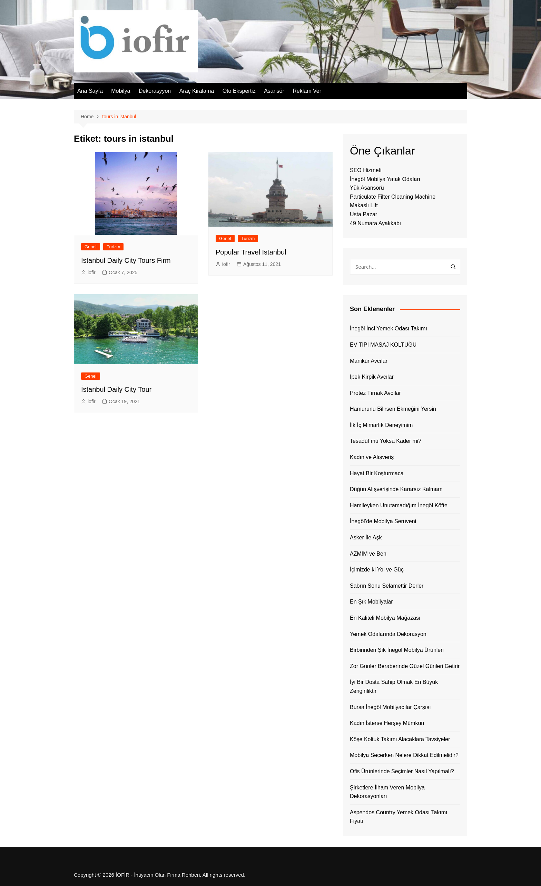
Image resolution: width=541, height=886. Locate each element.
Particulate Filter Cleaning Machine (392, 197)
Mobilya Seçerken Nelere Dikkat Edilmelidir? (404, 755)
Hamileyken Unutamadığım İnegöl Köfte (398, 505)
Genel (91, 246)
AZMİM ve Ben (368, 554)
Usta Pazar (363, 214)
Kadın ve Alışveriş (372, 457)
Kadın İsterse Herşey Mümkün (387, 723)
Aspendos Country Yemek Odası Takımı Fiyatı (398, 816)
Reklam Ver (307, 91)
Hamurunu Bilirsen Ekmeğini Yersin (393, 409)
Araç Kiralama (196, 91)
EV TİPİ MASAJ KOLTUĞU (383, 345)
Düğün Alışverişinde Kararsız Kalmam (396, 489)
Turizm (113, 246)
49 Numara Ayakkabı (375, 223)
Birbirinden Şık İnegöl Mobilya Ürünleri (397, 650)
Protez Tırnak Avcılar (375, 393)
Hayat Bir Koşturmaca (377, 473)
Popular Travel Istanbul (251, 252)
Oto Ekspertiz (239, 91)
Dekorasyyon (155, 91)
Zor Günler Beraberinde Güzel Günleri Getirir (405, 666)
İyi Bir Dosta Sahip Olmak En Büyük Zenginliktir (394, 686)
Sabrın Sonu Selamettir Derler (386, 586)
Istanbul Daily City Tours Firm (126, 260)
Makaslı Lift (364, 205)
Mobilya (120, 91)
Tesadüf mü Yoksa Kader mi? (385, 441)
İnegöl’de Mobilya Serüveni (383, 521)
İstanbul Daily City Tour (116, 389)
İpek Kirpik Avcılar (372, 377)
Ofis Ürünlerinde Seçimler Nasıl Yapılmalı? (402, 771)
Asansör (274, 91)
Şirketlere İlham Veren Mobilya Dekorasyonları (387, 792)
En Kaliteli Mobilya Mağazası (385, 618)
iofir (92, 272)
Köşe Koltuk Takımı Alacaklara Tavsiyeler (400, 739)
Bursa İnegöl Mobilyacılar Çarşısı (390, 707)
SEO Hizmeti (366, 170)
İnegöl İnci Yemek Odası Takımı (388, 328)
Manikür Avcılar (368, 361)
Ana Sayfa (90, 91)
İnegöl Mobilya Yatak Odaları (385, 179)
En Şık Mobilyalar (371, 602)
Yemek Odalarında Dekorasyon (388, 634)
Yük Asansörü (367, 188)
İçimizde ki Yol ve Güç (377, 570)
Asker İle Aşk (366, 537)
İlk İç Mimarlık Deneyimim (381, 425)
